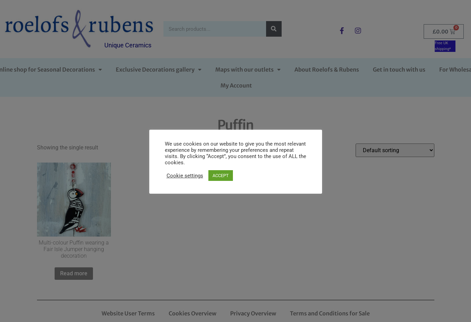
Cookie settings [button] (185, 176)
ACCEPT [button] (221, 175)
